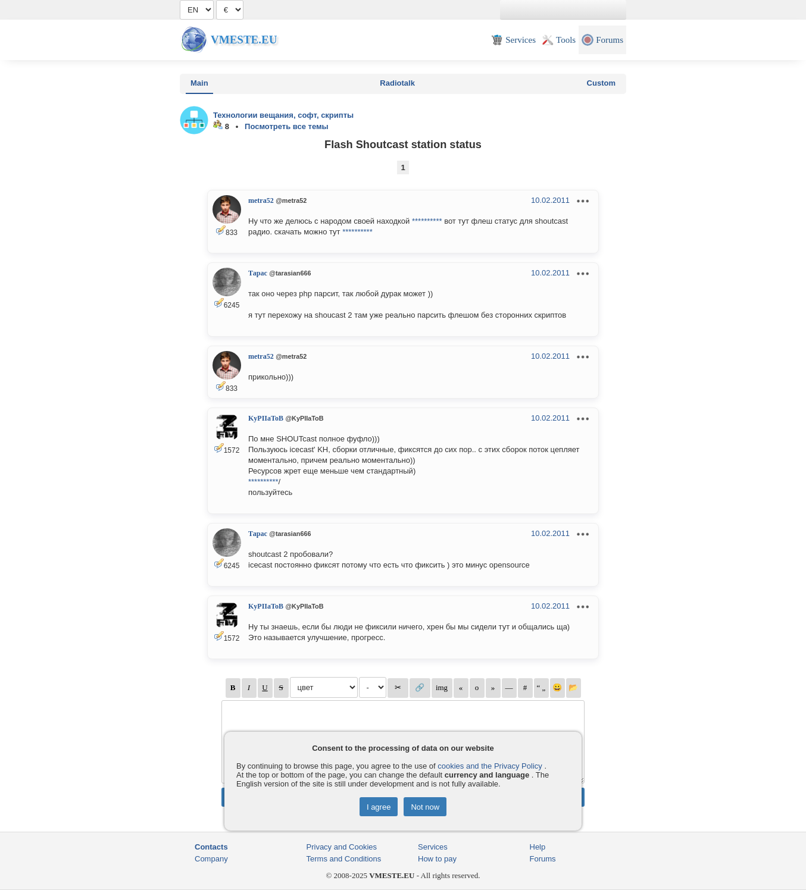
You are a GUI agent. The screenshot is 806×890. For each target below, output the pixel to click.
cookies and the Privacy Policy (490, 765)
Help (538, 846)
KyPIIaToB (265, 418)
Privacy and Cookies (342, 846)
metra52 (261, 200)
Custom (601, 83)
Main (199, 83)
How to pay (437, 858)
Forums (543, 858)
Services (433, 846)
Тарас (257, 273)
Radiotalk (397, 83)
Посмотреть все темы (287, 126)
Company (211, 858)
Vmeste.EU (244, 39)
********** (427, 221)
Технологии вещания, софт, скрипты (283, 115)
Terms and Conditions (344, 858)
